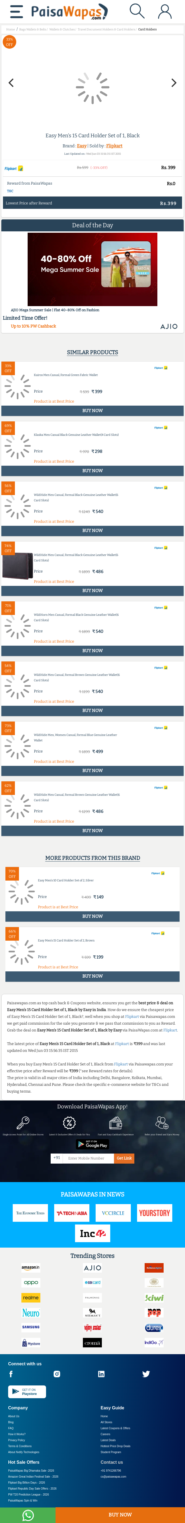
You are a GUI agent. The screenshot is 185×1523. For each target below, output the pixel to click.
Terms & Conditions (20, 1446)
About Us (13, 1416)
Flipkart (114, 145)
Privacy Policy (16, 1440)
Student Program (111, 1452)
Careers (106, 1434)
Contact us (112, 1462)
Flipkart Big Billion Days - (26, 1482)
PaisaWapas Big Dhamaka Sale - (31, 1470)
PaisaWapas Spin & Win (22, 1500)
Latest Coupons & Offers (115, 1428)
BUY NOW (120, 1515)
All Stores (106, 1422)
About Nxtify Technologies (23, 1452)
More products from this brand (92, 858)
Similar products (92, 352)
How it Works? (16, 1434)
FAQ (11, 1428)
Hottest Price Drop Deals (116, 1446)
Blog (11, 1422)
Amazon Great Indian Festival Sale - (33, 1476)
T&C (10, 191)
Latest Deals (108, 1440)
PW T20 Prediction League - (28, 1494)
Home (104, 1416)
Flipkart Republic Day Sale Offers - (32, 1488)
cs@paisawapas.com (113, 1476)
